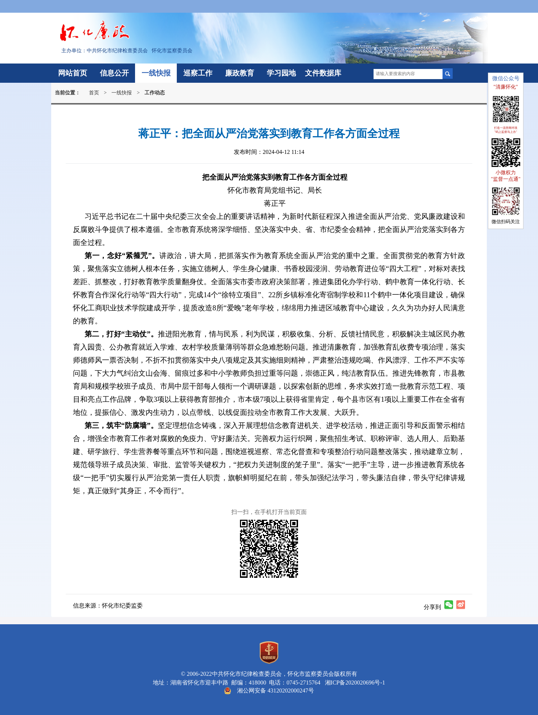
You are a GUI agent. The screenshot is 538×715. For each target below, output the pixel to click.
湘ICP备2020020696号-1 (353, 682)
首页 (94, 92)
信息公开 (114, 73)
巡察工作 (197, 73)
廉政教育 (239, 73)
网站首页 (72, 73)
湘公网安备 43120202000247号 (275, 690)
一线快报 (156, 73)
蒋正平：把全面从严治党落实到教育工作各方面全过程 (269, 133)
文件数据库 (323, 73)
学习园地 (281, 73)
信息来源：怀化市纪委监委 (108, 605)
